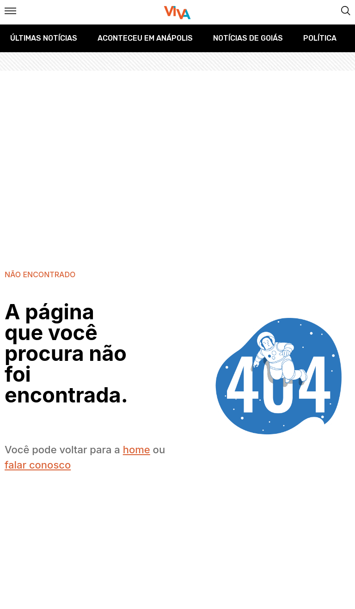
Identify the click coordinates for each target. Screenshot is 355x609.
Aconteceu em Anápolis (145, 38)
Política (320, 38)
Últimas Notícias (43, 38)
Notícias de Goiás (248, 38)
